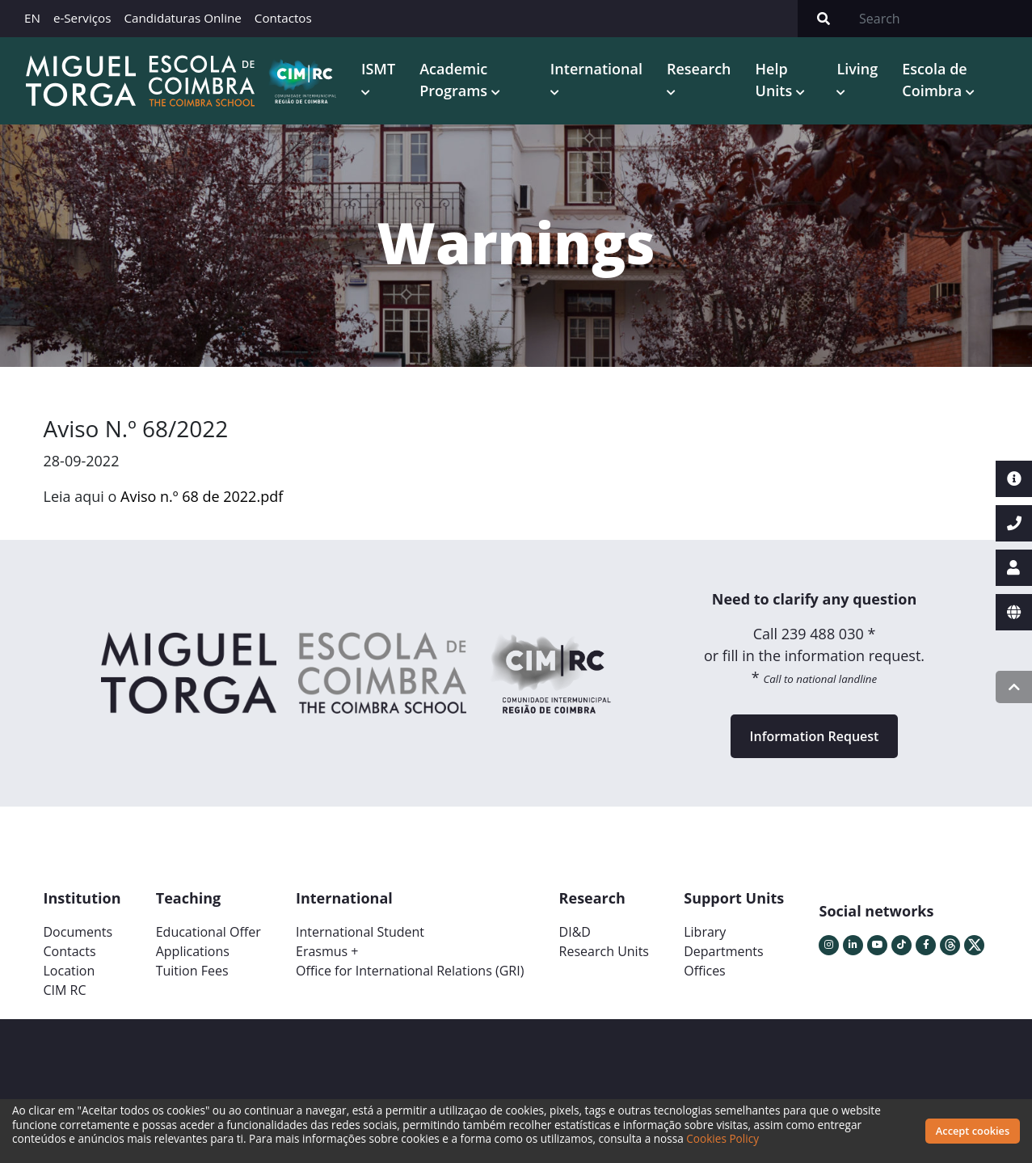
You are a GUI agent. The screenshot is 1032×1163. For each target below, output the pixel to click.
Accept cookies (972, 1130)
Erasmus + (327, 950)
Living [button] (856, 68)
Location (69, 969)
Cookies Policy (722, 1138)
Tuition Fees (192, 969)
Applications (193, 950)
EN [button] (32, 18)
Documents (78, 930)
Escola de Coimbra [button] (933, 78)
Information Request (814, 735)
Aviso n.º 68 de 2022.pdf (201, 494)
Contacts (70, 950)
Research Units (604, 950)
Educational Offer (208, 930)
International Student (360, 930)
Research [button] (697, 68)
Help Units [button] (773, 78)
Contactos (283, 18)
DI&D (575, 930)
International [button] (595, 68)
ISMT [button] (376, 68)
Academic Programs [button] (453, 78)
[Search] (940, 18)
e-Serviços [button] (82, 18)
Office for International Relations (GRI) (410, 969)
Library (705, 930)
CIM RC (65, 988)
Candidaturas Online (182, 18)
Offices (705, 969)
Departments (723, 950)
